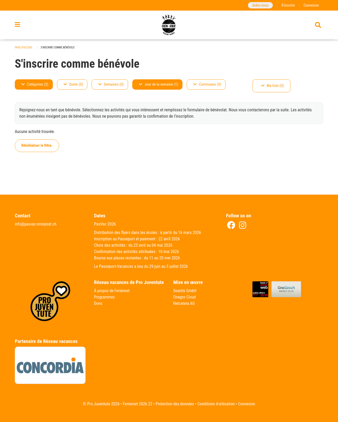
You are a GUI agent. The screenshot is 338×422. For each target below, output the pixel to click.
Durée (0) (73, 84)
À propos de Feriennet (112, 290)
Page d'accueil (24, 47)
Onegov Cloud (184, 297)
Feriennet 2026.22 (136, 403)
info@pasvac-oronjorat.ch (36, 224)
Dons (98, 303)
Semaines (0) (111, 84)
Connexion (311, 5)
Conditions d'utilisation (217, 403)
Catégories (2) (34, 84)
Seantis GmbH (185, 290)
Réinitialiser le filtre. (37, 145)
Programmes (104, 297)
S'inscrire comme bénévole (58, 47)
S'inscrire (287, 5)
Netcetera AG (184, 303)
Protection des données (174, 403)
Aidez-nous (259, 5)
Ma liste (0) (272, 86)
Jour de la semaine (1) (158, 84)
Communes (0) (207, 84)
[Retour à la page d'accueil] (169, 26)
